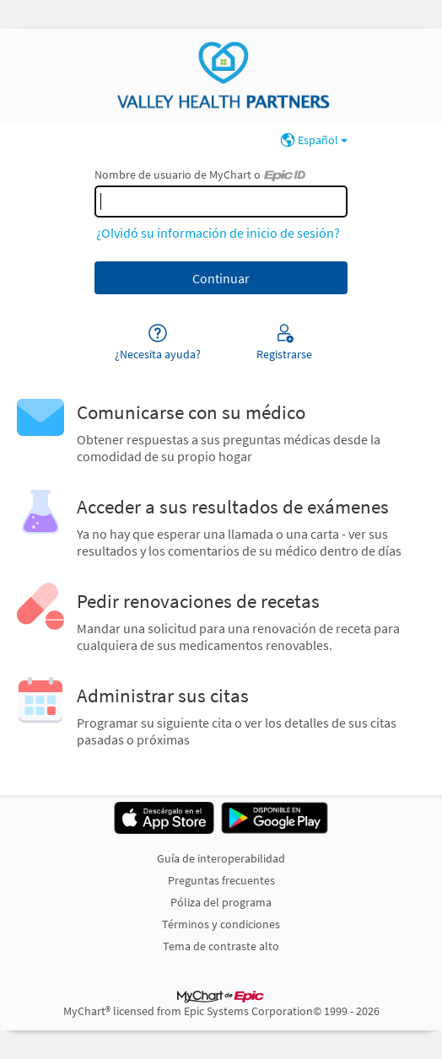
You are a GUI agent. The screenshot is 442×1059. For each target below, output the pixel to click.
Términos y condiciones (221, 924)
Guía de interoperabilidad (221, 858)
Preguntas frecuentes (221, 880)
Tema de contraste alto (221, 946)
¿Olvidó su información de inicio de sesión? (218, 232)
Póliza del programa (221, 902)
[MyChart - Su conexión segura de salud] (221, 75)
